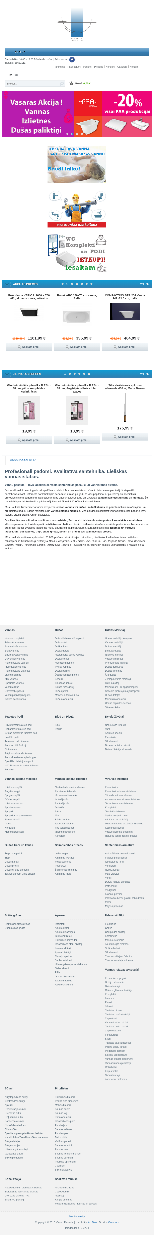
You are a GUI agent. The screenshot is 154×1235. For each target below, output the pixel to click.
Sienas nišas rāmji (64, 687)
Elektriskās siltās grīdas (17, 924)
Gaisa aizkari (62, 968)
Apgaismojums (13, 807)
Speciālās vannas (14, 683)
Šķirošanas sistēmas (66, 869)
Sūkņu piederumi (14, 1157)
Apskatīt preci (30, 346)
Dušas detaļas (112, 695)
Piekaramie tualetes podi (18, 729)
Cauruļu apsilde (63, 956)
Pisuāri (58, 729)
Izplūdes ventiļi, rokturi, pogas (121, 835)
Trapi (7, 857)
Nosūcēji (59, 1195)
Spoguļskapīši (12, 795)
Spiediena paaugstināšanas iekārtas (24, 1133)
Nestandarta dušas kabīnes (69, 654)
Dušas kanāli (12, 861)
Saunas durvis (62, 1109)
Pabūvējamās (62, 803)
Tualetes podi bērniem (16, 741)
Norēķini (110, 66)
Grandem (113, 1222)
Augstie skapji (12, 791)
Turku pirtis (61, 1137)
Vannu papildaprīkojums (17, 695)
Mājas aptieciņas (114, 906)
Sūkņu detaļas (12, 1141)
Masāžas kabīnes (64, 662)
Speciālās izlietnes (65, 823)
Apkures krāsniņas (65, 932)
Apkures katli (62, 928)
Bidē (57, 725)
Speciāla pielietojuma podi (19, 761)
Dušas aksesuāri (64, 699)
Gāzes (108, 928)
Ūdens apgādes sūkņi (16, 1149)
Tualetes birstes (113, 1010)
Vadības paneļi (63, 1141)
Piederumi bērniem (115, 1050)
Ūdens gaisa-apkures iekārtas (71, 964)
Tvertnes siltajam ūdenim (118, 956)
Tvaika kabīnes (63, 666)
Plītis (57, 972)
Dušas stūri (61, 642)
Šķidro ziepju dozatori (116, 815)
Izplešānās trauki (14, 1153)
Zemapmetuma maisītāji (118, 679)
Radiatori (60, 924)
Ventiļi (108, 877)
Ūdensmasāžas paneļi (67, 674)
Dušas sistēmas (113, 670)
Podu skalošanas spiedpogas (20, 757)
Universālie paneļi (14, 691)
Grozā (79, 83)
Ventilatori (110, 865)
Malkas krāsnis (63, 1105)
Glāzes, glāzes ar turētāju (118, 990)
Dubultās (59, 807)
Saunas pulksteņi (64, 1157)
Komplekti (10, 827)
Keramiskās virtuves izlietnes (120, 791)
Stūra (58, 811)
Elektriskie (110, 737)
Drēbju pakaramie (114, 982)
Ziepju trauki (111, 1018)
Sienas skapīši (12, 819)
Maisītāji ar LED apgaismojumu (121, 687)
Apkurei (9, 1105)
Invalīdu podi (11, 737)
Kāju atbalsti (111, 1071)
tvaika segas (61, 853)
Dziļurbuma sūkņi (14, 1117)
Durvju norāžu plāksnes (117, 881)
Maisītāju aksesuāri (115, 699)
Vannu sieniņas (13, 674)
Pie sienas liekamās (65, 791)
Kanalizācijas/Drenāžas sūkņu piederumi (26, 1137)
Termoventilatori (63, 936)
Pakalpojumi (74, 66)
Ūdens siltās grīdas (15, 928)
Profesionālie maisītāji (117, 662)
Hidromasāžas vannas (17, 662)
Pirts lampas (61, 1133)
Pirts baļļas (61, 1125)
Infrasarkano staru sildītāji (68, 944)
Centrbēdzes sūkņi (15, 1101)
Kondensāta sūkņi (14, 1121)
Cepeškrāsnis (62, 1191)
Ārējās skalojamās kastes (18, 753)
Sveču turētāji (112, 1075)
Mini (57, 815)
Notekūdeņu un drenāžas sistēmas (23, 1187)
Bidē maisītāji (112, 683)
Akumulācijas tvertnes (117, 944)
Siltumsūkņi (11, 1129)
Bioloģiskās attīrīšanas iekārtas (21, 1191)
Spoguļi (9, 811)
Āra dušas (110, 674)
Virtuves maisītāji (114, 658)
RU (16, 75)
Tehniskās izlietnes (115, 811)
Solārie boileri (112, 948)
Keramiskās (111, 787)
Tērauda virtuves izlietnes (118, 795)
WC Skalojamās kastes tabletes (22, 765)
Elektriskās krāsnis (65, 1097)
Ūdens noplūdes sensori (118, 703)
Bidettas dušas (113, 650)
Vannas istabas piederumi (119, 1059)
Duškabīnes (61, 646)
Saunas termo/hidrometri (68, 1153)
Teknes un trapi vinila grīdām (20, 873)
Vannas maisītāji (114, 642)
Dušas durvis (62, 650)
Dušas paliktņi (62, 670)
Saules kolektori (63, 960)
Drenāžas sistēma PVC (17, 1195)
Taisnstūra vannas (14, 642)
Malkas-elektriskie (114, 940)
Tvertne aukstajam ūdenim (119, 960)
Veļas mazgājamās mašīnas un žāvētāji (76, 1203)
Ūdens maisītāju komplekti (119, 638)
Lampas (109, 998)
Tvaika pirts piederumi (66, 1101)
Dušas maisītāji (113, 646)
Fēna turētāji (112, 1034)
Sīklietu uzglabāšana (116, 1054)
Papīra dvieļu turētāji (116, 1046)
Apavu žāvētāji (63, 952)
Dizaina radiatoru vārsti (117, 745)
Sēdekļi (59, 679)
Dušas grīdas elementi (17, 869)
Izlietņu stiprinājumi (65, 831)
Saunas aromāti (63, 1145)
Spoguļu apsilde (63, 980)
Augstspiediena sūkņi (16, 1097)
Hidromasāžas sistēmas (17, 670)
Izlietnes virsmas (14, 803)
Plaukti (8, 823)
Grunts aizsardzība (65, 976)
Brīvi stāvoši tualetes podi (18, 725)
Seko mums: (65, 59)
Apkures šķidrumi (64, 984)
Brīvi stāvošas (62, 819)
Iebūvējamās (62, 799)
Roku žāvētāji (112, 869)
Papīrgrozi (60, 865)
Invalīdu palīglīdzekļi (116, 857)
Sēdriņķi (9, 769)
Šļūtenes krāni (112, 707)
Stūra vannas (12, 650)
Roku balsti (111, 1067)
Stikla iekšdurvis (63, 1169)
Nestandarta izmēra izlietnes (70, 787)
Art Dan (93, 1222)
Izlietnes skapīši (13, 787)
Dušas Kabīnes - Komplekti (69, 638)
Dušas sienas (62, 658)
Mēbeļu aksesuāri (14, 831)
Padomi (87, 66)
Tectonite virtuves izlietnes (119, 803)
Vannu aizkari (12, 687)
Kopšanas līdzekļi (114, 827)
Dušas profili (61, 691)
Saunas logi (61, 1113)
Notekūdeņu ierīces (15, 1125)
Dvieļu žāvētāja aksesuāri (118, 749)
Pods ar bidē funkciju (16, 745)
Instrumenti (111, 886)
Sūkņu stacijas (12, 1145)
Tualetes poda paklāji (116, 1026)
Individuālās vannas (15, 666)
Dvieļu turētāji (112, 986)
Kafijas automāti (63, 1199)
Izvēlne (19, 52)
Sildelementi (111, 741)
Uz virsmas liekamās (66, 795)
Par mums (59, 66)
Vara (107, 729)
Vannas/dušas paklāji (116, 1022)
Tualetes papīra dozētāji (118, 1042)
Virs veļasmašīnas (64, 827)
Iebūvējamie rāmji (114, 861)
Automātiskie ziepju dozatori (120, 853)
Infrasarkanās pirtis (65, 1121)
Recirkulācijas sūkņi (15, 1109)
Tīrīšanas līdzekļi (64, 683)
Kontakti (134, 66)
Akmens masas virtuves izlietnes (122, 799)
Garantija (122, 66)
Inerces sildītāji (63, 948)
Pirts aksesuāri (63, 1117)
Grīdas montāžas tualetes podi (21, 733)
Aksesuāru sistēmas (116, 1079)
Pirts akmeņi (61, 1149)
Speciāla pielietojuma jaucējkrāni (122, 691)
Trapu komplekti (13, 853)
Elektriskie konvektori (66, 940)
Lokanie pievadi (113, 894)
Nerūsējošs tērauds (115, 725)
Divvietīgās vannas (15, 658)
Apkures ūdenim (114, 733)
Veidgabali (110, 890)
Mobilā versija (77, 1216)
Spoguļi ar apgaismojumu (18, 815)
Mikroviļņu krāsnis (64, 1187)
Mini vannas (11, 679)
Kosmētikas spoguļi (115, 978)
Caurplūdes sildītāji (115, 932)
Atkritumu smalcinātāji (117, 819)
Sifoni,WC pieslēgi (14, 1199)
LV (10, 75)
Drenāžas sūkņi (13, 1113)
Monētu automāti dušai (67, 695)
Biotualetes (11, 749)
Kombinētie (111, 936)
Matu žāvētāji (112, 873)
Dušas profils (12, 865)
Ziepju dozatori (113, 1030)
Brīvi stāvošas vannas (16, 654)
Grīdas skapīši (12, 799)
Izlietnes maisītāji (114, 654)
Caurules (60, 1165)
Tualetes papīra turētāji (117, 1014)
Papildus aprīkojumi (65, 1161)
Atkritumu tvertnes (64, 857)
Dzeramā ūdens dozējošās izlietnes (124, 823)
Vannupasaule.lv (22, 460)
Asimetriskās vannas (16, 646)
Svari (107, 1038)
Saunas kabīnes (63, 1129)
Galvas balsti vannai (15, 699)
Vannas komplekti (14, 638)
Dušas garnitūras (114, 666)
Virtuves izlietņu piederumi (119, 831)
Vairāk (144, 284)
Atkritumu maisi (63, 873)
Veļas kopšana (63, 861)
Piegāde (98, 66)
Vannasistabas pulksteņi (118, 1063)
